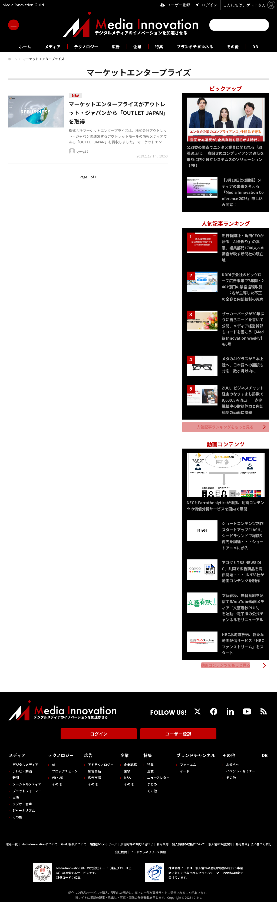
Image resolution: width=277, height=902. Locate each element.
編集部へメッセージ (103, 841)
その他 (240, 46)
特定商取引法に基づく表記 (253, 841)
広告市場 (93, 774)
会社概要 (121, 848)
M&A (126, 774)
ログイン (98, 732)
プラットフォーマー (27, 787)
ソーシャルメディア (26, 781)
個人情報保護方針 (220, 841)
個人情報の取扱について (188, 841)
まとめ (150, 781)
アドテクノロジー (100, 761)
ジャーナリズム (23, 807)
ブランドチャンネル (199, 46)
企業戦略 (129, 761)
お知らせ (233, 761)
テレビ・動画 (22, 767)
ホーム (17, 46)
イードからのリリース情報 (148, 848)
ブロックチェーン (64, 767)
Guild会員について (74, 841)
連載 (149, 767)
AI (53, 761)
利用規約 (163, 841)
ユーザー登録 (178, 732)
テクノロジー (83, 46)
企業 (137, 46)
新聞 (15, 774)
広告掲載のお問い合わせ (136, 841)
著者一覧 (12, 841)
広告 (114, 46)
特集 (160, 46)
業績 (126, 767)
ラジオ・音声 (22, 800)
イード (182, 767)
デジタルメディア (25, 761)
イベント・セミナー (241, 767)
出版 (15, 794)
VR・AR (57, 774)
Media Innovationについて (39, 841)
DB (263, 46)
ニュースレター (157, 774)
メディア (47, 46)
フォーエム (186, 761)
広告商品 (93, 767)
